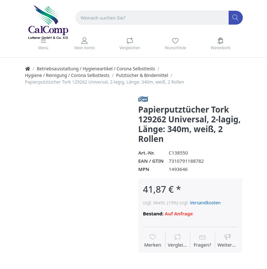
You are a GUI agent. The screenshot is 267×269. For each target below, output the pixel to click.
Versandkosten (205, 203)
